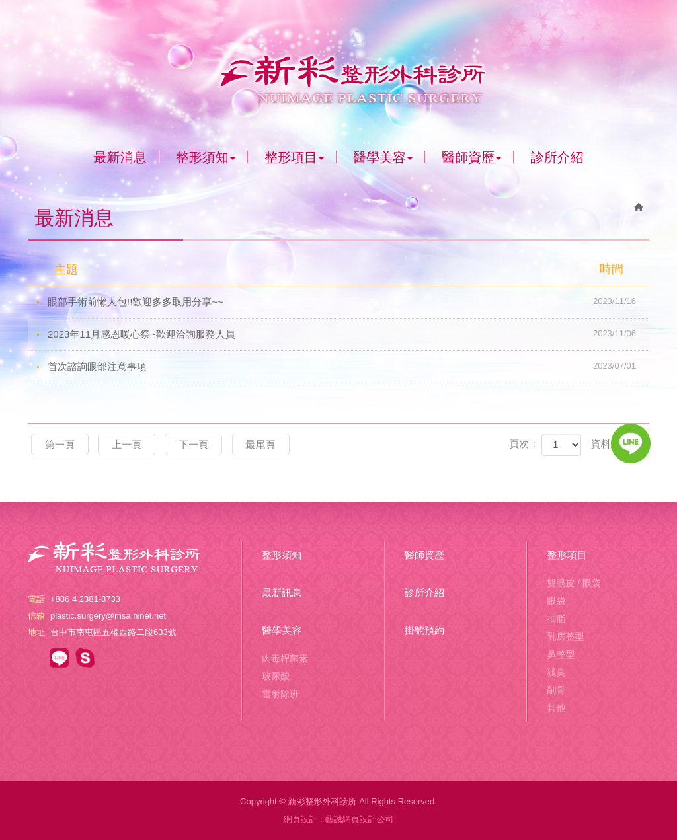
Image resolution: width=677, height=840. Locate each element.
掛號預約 (424, 630)
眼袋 (556, 600)
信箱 (36, 616)
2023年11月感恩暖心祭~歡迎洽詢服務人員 (348, 333)
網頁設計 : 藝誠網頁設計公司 (339, 819)
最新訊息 (281, 592)
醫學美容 (281, 630)
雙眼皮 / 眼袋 (574, 583)
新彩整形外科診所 (338, 74)
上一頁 (126, 444)
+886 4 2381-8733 (85, 599)
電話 (36, 599)
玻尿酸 (276, 676)
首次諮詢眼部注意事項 (348, 366)
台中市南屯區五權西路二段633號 (113, 632)
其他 (556, 708)
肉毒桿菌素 (285, 658)
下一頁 (193, 444)
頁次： (524, 443)
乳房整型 (565, 636)
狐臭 (556, 672)
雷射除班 (280, 694)
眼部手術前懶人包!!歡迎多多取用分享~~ (348, 301)
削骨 (556, 690)
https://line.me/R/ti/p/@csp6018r (59, 658)
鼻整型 (561, 654)
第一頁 (60, 444)
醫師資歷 (424, 554)
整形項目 (566, 554)
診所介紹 (424, 592)
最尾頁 (261, 444)
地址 (36, 632)
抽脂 (556, 618)
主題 (346, 269)
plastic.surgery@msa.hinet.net (108, 616)
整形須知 (281, 554)
